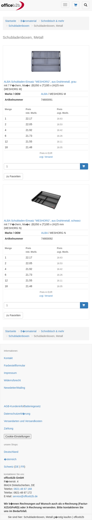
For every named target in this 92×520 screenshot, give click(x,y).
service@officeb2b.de (25, 496)
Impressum (10, 372)
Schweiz (9, 466)
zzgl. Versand (46, 157)
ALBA (44, 93)
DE (17, 466)
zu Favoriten (13, 176)
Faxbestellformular (14, 365)
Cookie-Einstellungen (17, 436)
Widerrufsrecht (12, 380)
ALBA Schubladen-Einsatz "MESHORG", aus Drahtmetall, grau (40, 81)
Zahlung (8, 428)
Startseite (10, 20)
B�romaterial (28, 20)
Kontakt (8, 358)
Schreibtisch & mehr (52, 20)
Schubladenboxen (19, 25)
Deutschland (11, 451)
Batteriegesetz (32, 406)
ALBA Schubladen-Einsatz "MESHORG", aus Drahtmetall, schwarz (42, 220)
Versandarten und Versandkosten (23, 421)
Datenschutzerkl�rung (17, 413)
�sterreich (10, 459)
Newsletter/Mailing (14, 387)
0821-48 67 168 (23, 488)
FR (22, 466)
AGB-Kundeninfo (13, 406)
